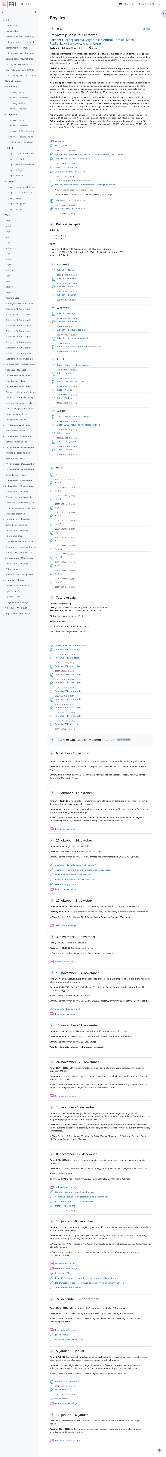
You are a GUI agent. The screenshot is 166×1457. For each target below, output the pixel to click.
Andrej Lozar (92, 43)
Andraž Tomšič (113, 40)
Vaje (59, 468)
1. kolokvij (63, 264)
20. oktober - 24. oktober (74, 840)
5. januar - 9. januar (70, 1351)
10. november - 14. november (77, 973)
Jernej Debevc (75, 40)
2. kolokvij (63, 307)
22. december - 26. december (77, 1299)
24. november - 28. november (77, 1062)
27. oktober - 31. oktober (74, 900)
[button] (126, 4)
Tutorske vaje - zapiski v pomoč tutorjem (85, 739)
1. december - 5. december (75, 1107)
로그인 (161, 4)
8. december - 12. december (76, 1154)
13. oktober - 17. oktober (74, 793)
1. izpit (61, 359)
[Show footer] (159, 1450)
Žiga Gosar (93, 40)
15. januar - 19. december (74, 1221)
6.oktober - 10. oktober (73, 753)
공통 (59, 29)
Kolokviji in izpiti (68, 224)
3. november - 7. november (75, 937)
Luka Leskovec (70, 43)
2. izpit (61, 410)
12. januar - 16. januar (72, 1415)
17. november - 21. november (77, 1025)
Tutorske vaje (66, 597)
